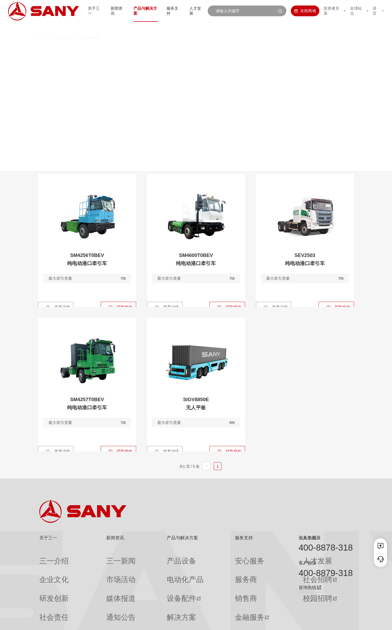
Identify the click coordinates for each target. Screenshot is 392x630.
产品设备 (146, 556)
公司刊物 (47, 605)
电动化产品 (148, 566)
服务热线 (307, 537)
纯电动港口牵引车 (271, 50)
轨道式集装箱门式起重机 (160, 60)
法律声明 (326, 622)
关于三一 (85, 11)
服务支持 (170, 11)
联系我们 (292, 622)
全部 (89, 50)
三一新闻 (97, 556)
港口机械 (61, 27)
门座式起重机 (279, 60)
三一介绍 (47, 556)
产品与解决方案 (140, 11)
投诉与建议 (211, 605)
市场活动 (97, 566)
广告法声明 (345, 622)
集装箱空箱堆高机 (152, 50)
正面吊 (111, 50)
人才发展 (195, 11)
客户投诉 (307, 563)
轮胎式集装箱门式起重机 (225, 60)
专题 (93, 605)
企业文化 (47, 566)
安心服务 (209, 556)
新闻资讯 (109, 11)
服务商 (207, 566)
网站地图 (274, 622)
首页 (42, 27)
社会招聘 (259, 566)
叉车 (190, 50)
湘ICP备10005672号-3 (105, 622)
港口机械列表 (87, 27)
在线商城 (299, 11)
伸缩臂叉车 (315, 50)
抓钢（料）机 (223, 50)
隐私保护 (309, 622)
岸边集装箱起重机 (103, 60)
